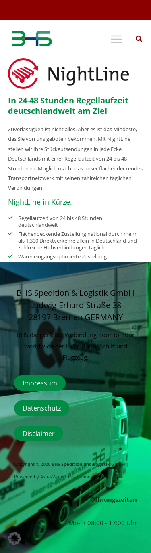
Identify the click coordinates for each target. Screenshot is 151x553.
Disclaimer (39, 433)
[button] (139, 39)
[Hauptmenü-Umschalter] (116, 39)
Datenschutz (42, 408)
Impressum (40, 383)
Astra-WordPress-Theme (65, 477)
